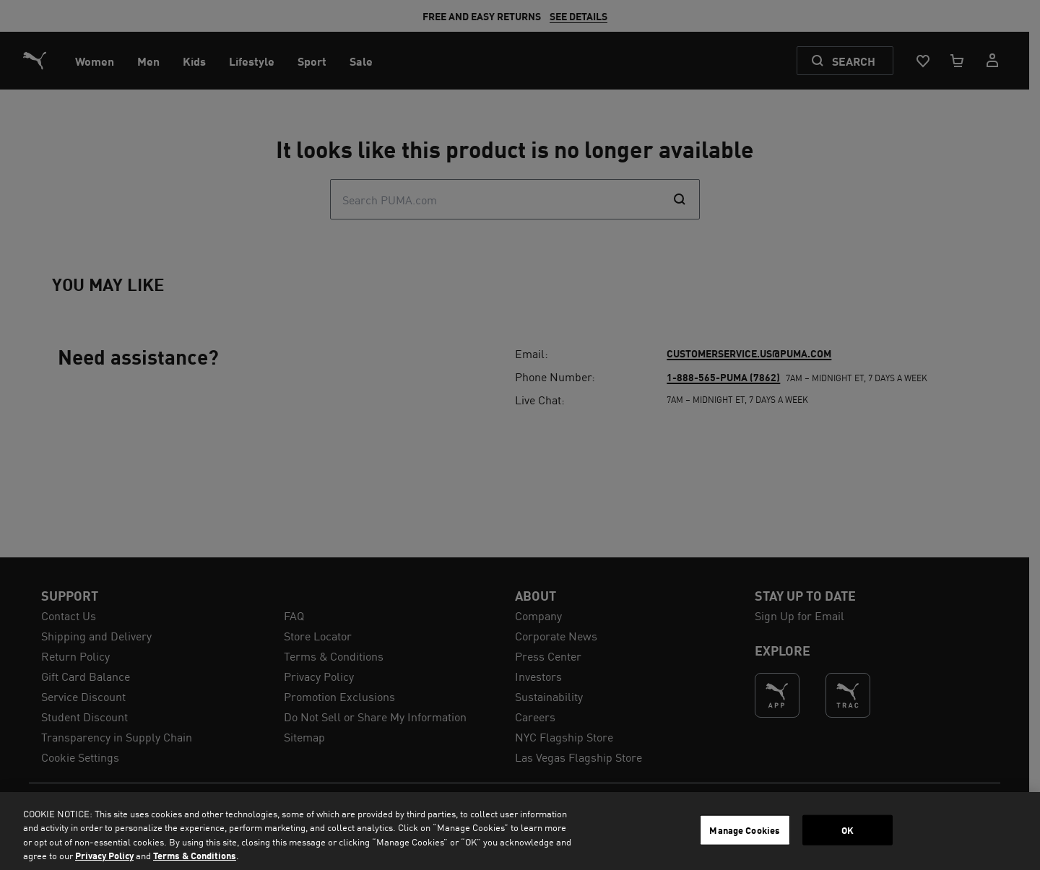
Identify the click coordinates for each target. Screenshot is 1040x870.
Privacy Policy (104, 855)
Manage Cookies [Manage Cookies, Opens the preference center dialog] (744, 830)
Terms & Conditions (194, 855)
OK (847, 830)
